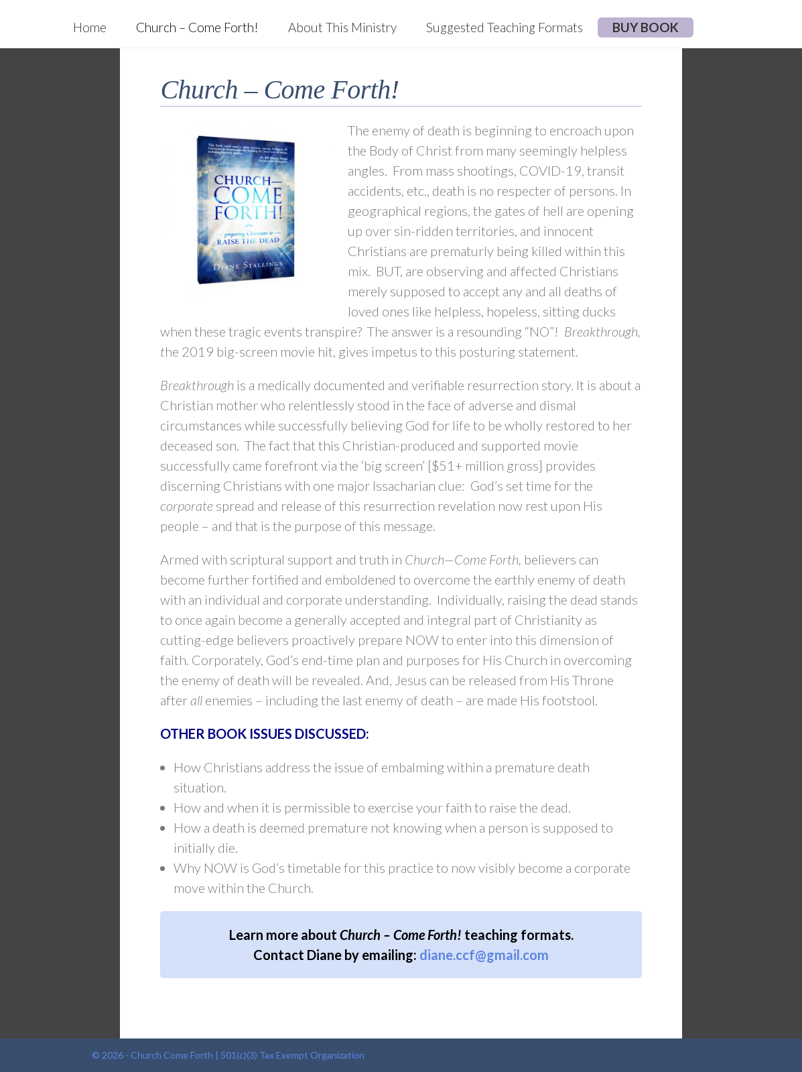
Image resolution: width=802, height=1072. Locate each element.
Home (90, 27)
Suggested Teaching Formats (504, 27)
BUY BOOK (645, 27)
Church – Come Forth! (197, 27)
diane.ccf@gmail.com (484, 955)
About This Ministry (342, 27)
